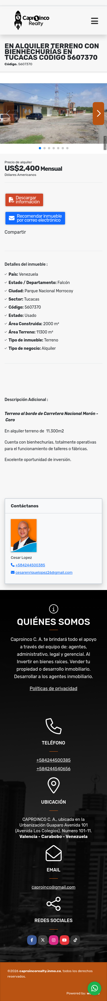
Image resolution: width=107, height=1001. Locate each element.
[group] (53, 113)
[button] (40, 148)
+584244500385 (30, 565)
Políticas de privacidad (53, 688)
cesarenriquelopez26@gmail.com (43, 572)
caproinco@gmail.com (53, 887)
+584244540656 (53, 768)
